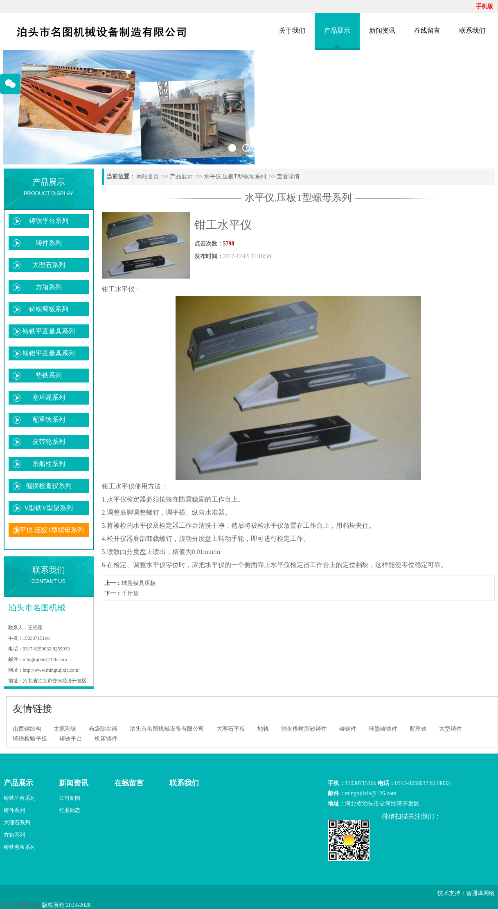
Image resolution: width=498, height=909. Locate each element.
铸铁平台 (70, 739)
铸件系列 (49, 242)
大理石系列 (48, 264)
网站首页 (147, 176)
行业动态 (69, 810)
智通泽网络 (480, 893)
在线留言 (427, 30)
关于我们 (292, 30)
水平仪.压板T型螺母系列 (48, 529)
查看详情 (288, 176)
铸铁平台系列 (48, 220)
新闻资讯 (382, 30)
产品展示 (337, 30)
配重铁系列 (48, 419)
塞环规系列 (48, 397)
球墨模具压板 (139, 583)
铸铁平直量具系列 (49, 331)
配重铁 (418, 729)
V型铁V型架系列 (48, 507)
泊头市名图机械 (20, 905)
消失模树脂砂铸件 (304, 729)
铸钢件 (347, 729)
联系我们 (472, 30)
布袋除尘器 (103, 729)
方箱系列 (49, 287)
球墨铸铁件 (383, 729)
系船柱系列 (48, 463)
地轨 (263, 729)
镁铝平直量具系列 (49, 353)
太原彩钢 (65, 729)
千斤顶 (130, 593)
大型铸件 (450, 729)
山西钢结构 (27, 729)
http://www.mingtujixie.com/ (51, 670)
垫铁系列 (49, 375)
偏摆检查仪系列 (49, 485)
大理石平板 (230, 729)
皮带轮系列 (48, 441)
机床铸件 (106, 739)
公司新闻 (69, 798)
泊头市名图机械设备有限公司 (167, 729)
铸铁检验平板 (30, 739)
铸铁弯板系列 (48, 309)
